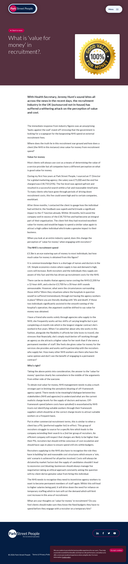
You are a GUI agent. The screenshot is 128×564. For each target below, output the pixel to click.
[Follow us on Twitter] (109, 533)
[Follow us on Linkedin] (97, 533)
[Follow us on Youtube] (115, 533)
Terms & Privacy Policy (41, 554)
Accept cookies (116, 550)
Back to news (17, 30)
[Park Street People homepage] (22, 9)
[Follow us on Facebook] (103, 533)
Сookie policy (66, 557)
